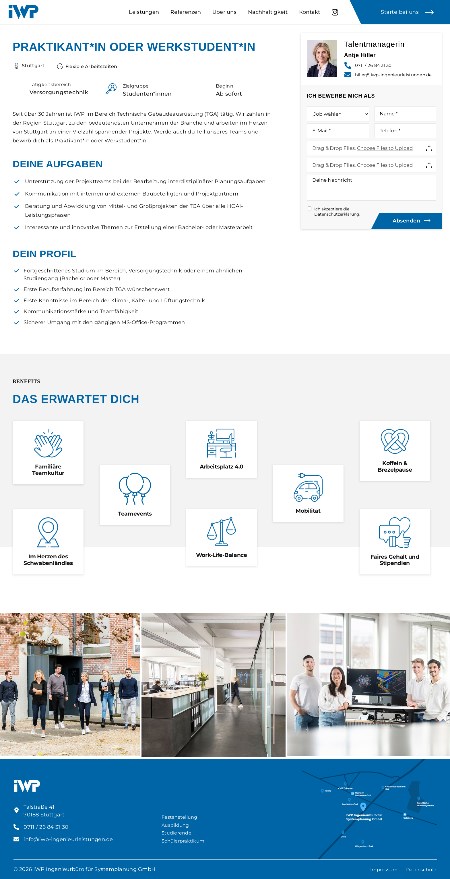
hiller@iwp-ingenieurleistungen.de (393, 75)
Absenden (406, 221)
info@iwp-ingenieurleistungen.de (68, 839)
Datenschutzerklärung (336, 214)
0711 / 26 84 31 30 (373, 65)
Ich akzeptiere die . (337, 211)
